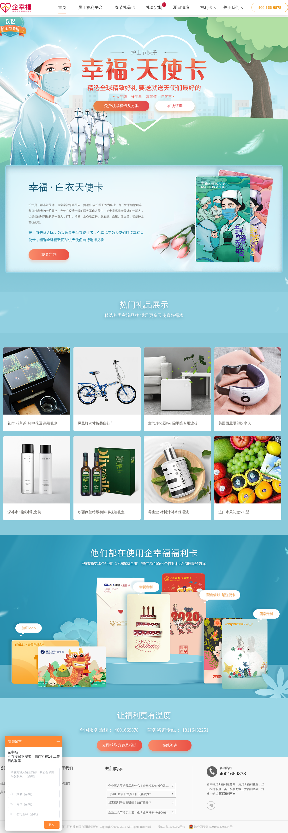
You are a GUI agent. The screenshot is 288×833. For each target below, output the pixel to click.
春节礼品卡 (125, 7)
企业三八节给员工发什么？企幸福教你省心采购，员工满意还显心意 (137, 787)
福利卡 (206, 7)
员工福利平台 (90, 7)
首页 (62, 7)
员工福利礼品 (249, 784)
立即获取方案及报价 (119, 745)
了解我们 (64, 783)
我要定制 (49, 255)
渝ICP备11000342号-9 (171, 826)
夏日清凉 (181, 7)
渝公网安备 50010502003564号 (211, 826)
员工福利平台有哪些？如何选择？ (129, 804)
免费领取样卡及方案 (121, 106)
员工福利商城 (232, 789)
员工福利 (221, 784)
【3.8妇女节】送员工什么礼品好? (129, 795)
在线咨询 (175, 106)
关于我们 (231, 7)
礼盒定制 (154, 7)
